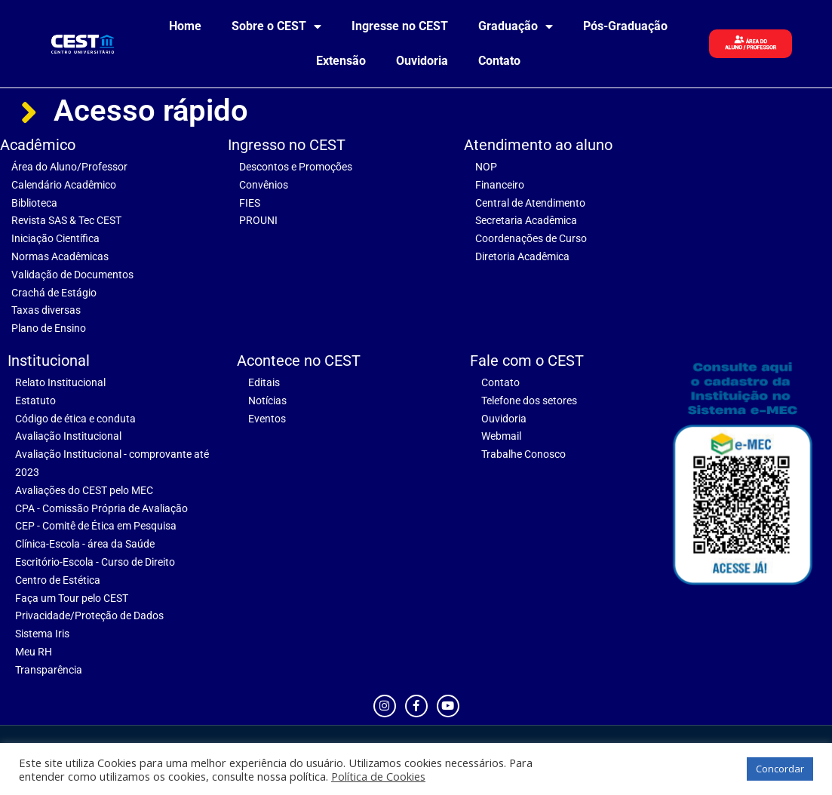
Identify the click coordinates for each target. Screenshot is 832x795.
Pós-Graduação (625, 26)
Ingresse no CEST (400, 26)
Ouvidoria (422, 61)
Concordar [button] (780, 768)
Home (185, 26)
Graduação (515, 26)
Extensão (341, 61)
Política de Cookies (378, 776)
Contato (499, 61)
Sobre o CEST (276, 26)
